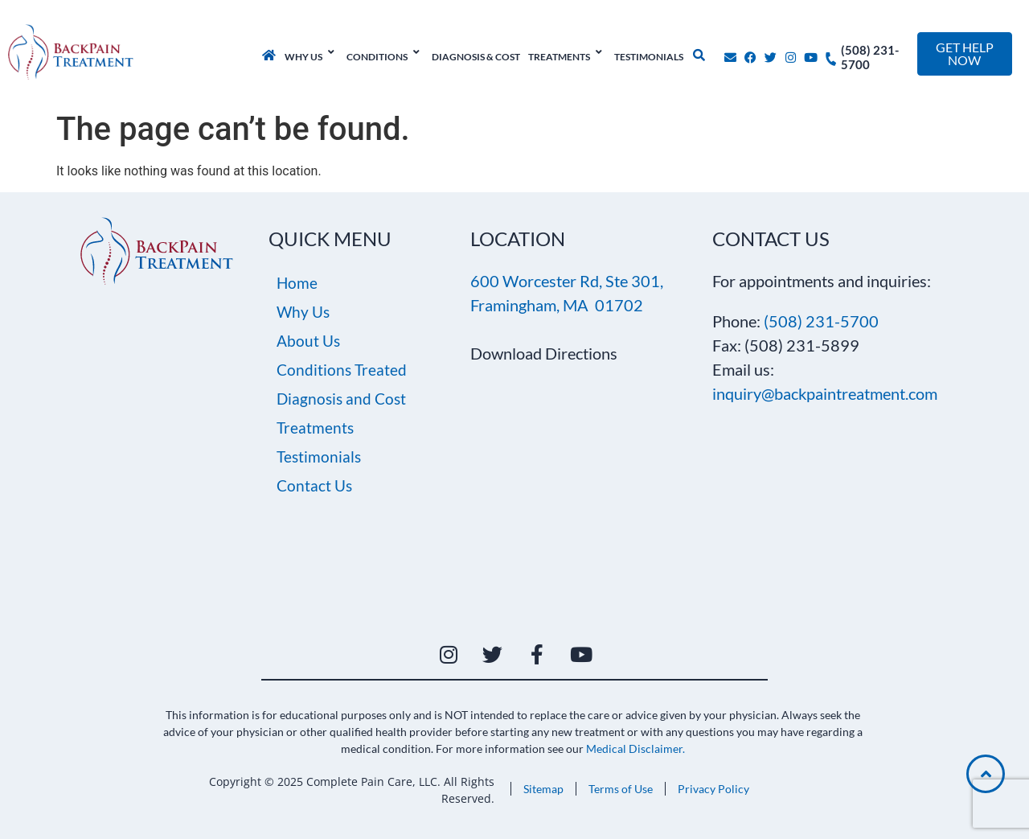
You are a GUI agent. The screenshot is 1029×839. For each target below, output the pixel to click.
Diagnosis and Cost (341, 398)
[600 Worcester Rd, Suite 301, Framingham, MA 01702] (547, 498)
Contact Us (314, 485)
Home (297, 282)
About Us (308, 340)
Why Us (303, 311)
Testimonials (319, 456)
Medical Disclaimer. (635, 748)
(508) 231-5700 (821, 321)
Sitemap (543, 789)
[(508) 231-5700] (831, 54)
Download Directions (543, 353)
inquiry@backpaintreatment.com (824, 393)
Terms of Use (620, 789)
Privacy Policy (713, 789)
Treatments (315, 427)
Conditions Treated (342, 369)
